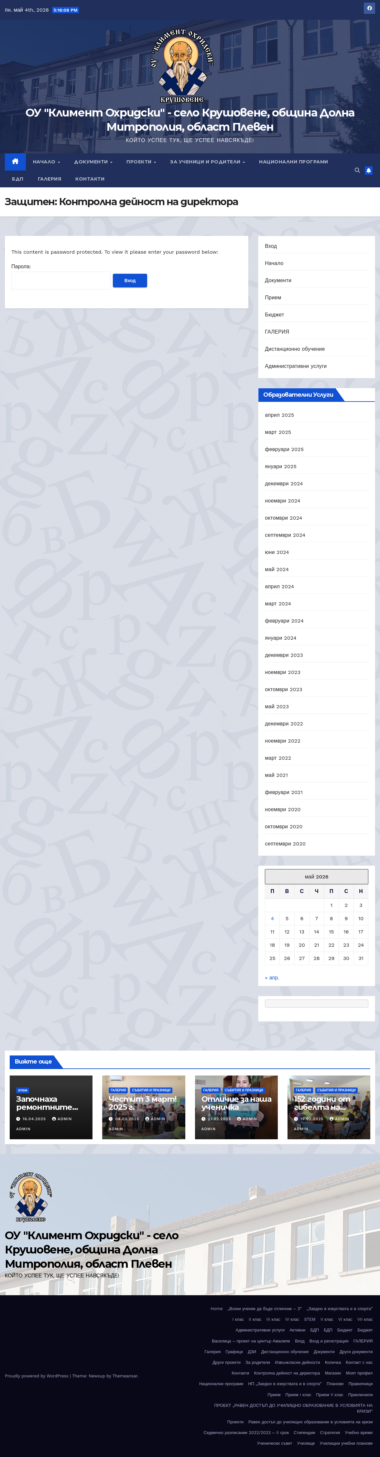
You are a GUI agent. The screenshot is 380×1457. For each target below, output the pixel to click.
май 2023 (277, 706)
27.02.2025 (220, 1119)
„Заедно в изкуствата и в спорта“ (340, 1308)
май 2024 (277, 569)
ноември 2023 (282, 672)
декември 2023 (284, 655)
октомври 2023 (283, 689)
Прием (273, 297)
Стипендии (304, 1432)
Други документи (356, 1351)
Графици (234, 1351)
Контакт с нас (359, 1362)
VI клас (345, 1319)
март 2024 (278, 604)
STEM (22, 1090)
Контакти (89, 179)
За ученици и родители (206, 162)
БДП (18, 179)
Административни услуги (296, 366)
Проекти (139, 162)
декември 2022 (284, 724)
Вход (271, 246)
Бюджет (274, 315)
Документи (91, 162)
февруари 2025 (284, 449)
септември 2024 (285, 535)
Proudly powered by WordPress (37, 1376)
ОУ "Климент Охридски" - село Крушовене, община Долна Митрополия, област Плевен (91, 1250)
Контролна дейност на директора (287, 1373)
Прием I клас (298, 1394)
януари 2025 (281, 466)
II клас (255, 1319)
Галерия (49, 179)
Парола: (61, 276)
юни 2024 (277, 552)
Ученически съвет (274, 1443)
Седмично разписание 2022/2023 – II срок (246, 1432)
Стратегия (330, 1432)
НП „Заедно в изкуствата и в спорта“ (284, 1383)
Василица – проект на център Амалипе (251, 1341)
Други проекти (226, 1362)
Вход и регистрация (329, 1341)
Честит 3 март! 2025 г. (142, 1103)
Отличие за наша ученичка (236, 1103)
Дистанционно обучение (295, 349)
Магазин (333, 1373)
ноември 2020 (282, 809)
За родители (257, 1362)
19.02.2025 (312, 1119)
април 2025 (279, 415)
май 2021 (276, 775)
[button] (357, 170)
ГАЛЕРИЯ (277, 332)
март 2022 (278, 758)
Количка (333, 1362)
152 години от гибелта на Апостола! (322, 1107)
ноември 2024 (282, 501)
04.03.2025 (128, 1119)
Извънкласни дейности (297, 1362)
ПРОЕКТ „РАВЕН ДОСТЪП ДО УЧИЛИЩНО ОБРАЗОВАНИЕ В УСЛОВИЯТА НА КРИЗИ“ (293, 1408)
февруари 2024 (284, 621)
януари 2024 (281, 638)
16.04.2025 (35, 1119)
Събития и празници (151, 1090)
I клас (238, 1319)
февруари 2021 (284, 792)
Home (217, 1308)
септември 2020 (285, 844)
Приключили (360, 1394)
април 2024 (279, 586)
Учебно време (359, 1432)
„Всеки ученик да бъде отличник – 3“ (265, 1308)
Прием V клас (329, 1394)
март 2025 (278, 432)
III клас (273, 1319)
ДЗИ (252, 1351)
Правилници (361, 1383)
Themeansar (125, 1376)
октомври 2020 (283, 826)
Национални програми (293, 162)
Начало (45, 162)
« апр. (272, 978)
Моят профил (359, 1373)
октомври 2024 (283, 518)
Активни (297, 1330)
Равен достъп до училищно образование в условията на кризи (310, 1421)
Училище (306, 1443)
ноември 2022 (282, 741)
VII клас (365, 1319)
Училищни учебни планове (346, 1443)
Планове (335, 1383)
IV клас (292, 1319)
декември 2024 (284, 483)
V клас (326, 1319)
